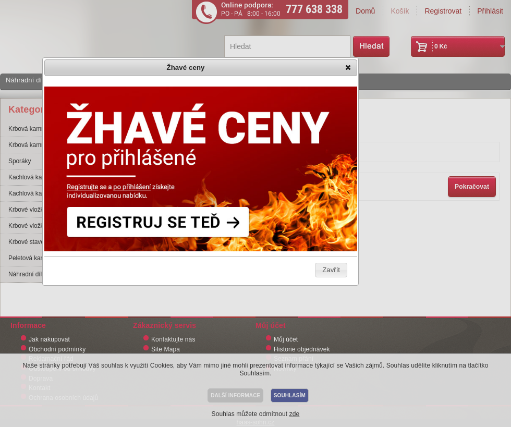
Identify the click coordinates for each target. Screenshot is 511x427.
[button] (349, 68)
